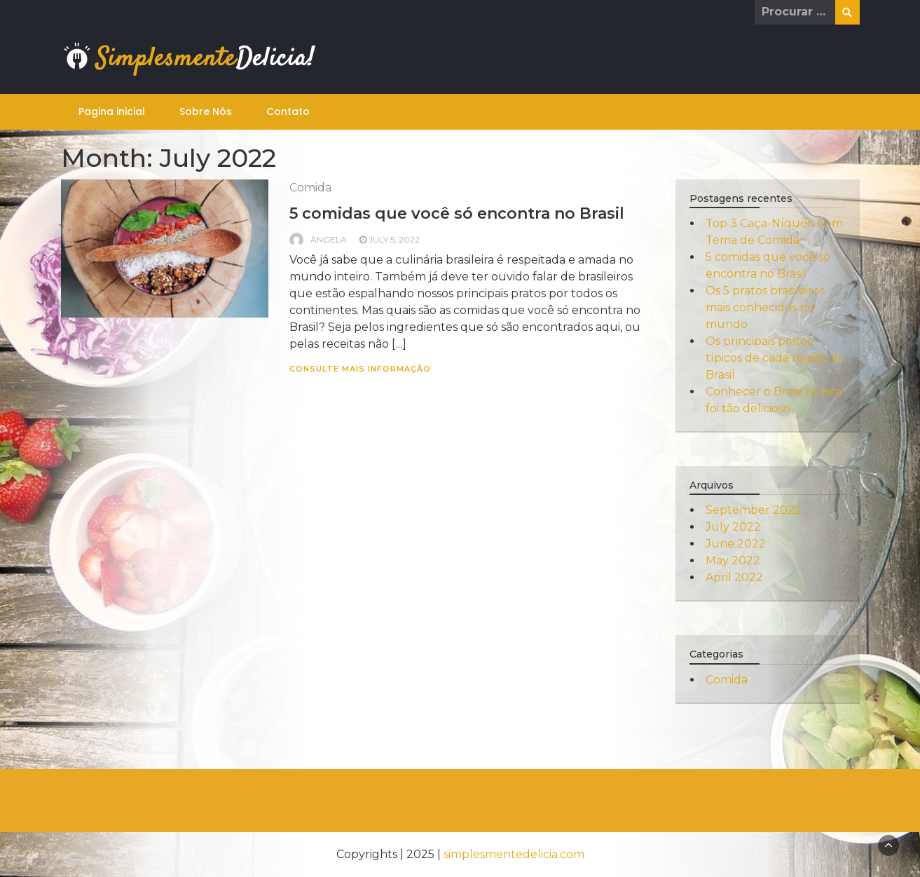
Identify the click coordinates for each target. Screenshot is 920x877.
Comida (310, 187)
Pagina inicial (111, 111)
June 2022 (736, 543)
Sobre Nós (205, 111)
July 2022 (733, 526)
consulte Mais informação (360, 369)
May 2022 (733, 560)
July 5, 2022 (394, 239)
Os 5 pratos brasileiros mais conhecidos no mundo (765, 307)
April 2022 (734, 577)
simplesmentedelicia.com (514, 854)
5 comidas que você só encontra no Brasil (456, 213)
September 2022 (754, 510)
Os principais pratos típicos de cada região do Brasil (775, 357)
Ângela (328, 239)
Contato (288, 111)
